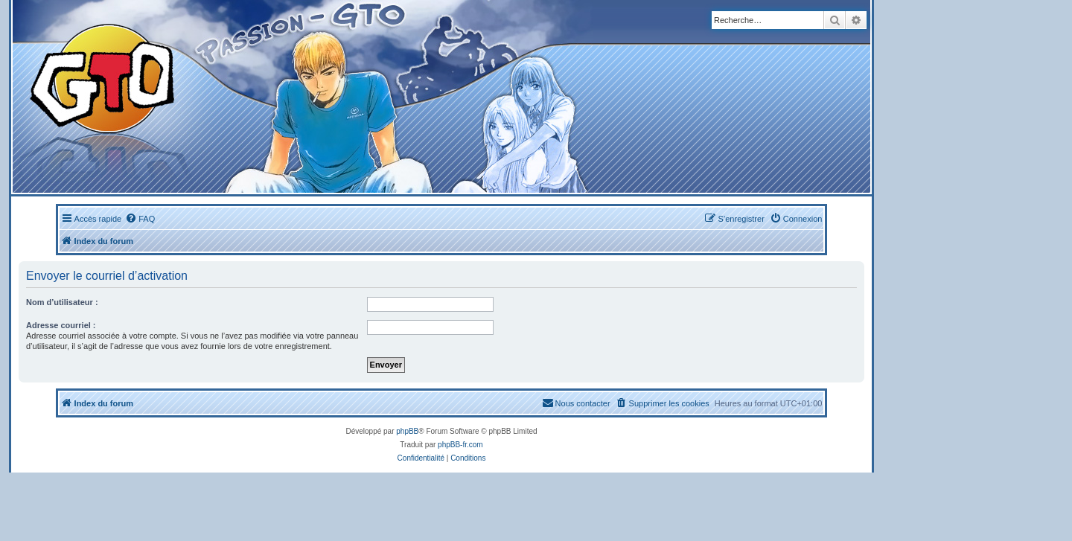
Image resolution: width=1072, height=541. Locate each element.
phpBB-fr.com (460, 445)
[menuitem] (140, 219)
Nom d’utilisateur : (62, 302)
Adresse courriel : (61, 325)
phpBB (407, 431)
